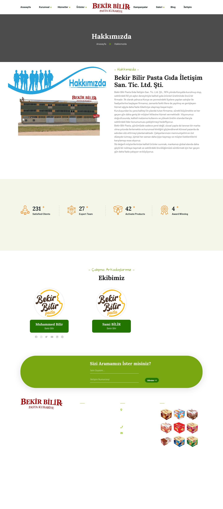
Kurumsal (44, 6)
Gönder (152, 380)
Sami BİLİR (111, 324)
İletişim (188, 6)
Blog (173, 6)
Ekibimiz (86, 423)
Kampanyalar (140, 6)
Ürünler (81, 6)
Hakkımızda (88, 416)
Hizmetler (63, 6)
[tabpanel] (49, 314)
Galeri (159, 6)
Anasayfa (25, 6)
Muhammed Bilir (49, 324)
